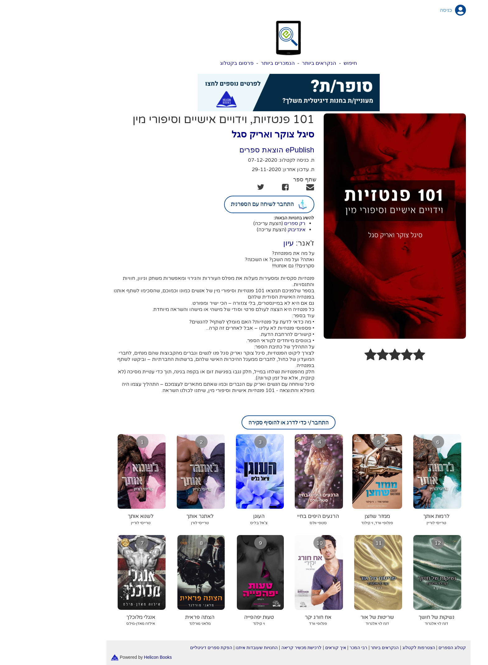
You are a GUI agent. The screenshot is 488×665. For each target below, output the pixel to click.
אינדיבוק (252, 229)
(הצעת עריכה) (223, 223)
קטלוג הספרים (407, 647)
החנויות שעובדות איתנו (212, 647)
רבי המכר (314, 647)
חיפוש (305, 63)
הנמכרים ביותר (233, 63)
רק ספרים (250, 223)
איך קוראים (291, 647)
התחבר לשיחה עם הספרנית (224, 204)
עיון (244, 243)
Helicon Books (114, 656)
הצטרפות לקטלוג (374, 647)
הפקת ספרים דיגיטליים (167, 647)
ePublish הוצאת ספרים (232, 150)
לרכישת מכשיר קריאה (257, 647)
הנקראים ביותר (274, 63)
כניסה (401, 10)
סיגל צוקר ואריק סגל (228, 134)
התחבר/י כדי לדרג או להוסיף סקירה (244, 422)
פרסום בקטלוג (192, 63)
